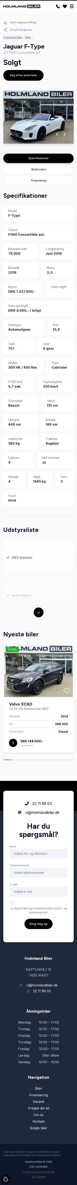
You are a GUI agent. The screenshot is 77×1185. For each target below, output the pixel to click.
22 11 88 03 (38, 803)
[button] (57, 134)
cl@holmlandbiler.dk (38, 812)
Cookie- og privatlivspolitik (38, 1171)
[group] (38, 117)
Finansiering (38, 180)
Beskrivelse (38, 169)
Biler (28, 37)
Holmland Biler (13, 37)
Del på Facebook (17, 30)
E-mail (13, 884)
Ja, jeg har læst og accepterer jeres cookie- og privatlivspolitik (38, 910)
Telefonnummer (19, 865)
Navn (13, 846)
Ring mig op (38, 924)
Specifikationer (38, 158)
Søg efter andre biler (23, 75)
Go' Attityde (38, 1176)
